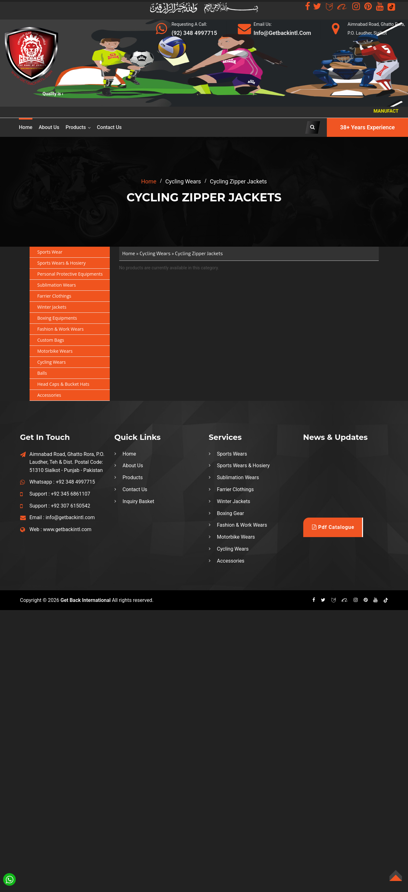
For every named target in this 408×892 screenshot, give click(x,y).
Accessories (49, 395)
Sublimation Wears (56, 285)
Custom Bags (50, 340)
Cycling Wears (51, 362)
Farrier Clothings (54, 296)
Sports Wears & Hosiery (61, 263)
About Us (133, 465)
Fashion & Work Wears (60, 329)
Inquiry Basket (138, 501)
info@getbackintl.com (70, 517)
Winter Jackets (51, 307)
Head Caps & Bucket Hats (63, 384)
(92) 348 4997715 (194, 33)
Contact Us (109, 127)
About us (49, 127)
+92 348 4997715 (75, 482)
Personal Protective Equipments (70, 274)
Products (76, 127)
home (148, 181)
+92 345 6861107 (70, 494)
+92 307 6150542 (70, 506)
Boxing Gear (230, 513)
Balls (42, 373)
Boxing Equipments (57, 318)
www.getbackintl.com (67, 529)
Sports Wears (232, 454)
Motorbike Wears (55, 351)
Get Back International (85, 600)
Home (25, 127)
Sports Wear (50, 252)
